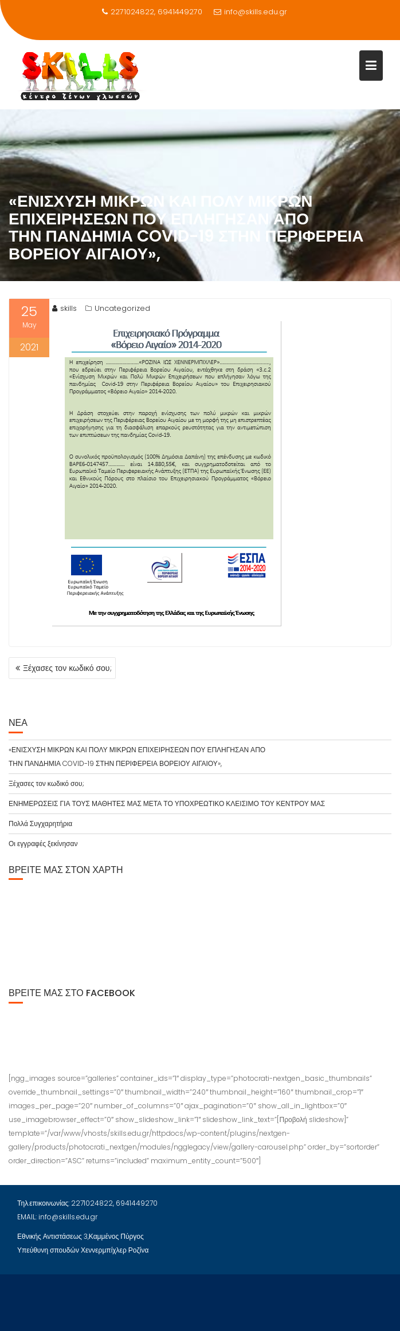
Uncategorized (122, 308)
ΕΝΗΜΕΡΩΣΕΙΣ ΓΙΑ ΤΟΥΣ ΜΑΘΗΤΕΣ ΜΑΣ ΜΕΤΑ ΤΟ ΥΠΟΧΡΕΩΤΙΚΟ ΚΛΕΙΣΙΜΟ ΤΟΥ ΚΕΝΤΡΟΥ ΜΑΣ (167, 803)
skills (64, 308)
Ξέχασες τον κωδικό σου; (67, 668)
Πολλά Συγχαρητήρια (40, 823)
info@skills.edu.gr (250, 11)
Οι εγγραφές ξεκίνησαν (43, 843)
